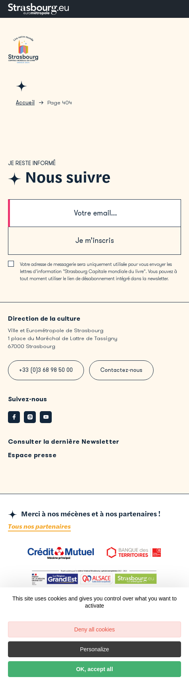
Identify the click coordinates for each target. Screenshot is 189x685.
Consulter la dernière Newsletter (63, 441)
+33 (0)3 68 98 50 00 (46, 370)
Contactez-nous (121, 370)
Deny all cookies (94, 629)
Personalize (94, 649)
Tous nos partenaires (39, 527)
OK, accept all (94, 669)
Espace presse (32, 455)
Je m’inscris (94, 240)
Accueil (25, 102)
